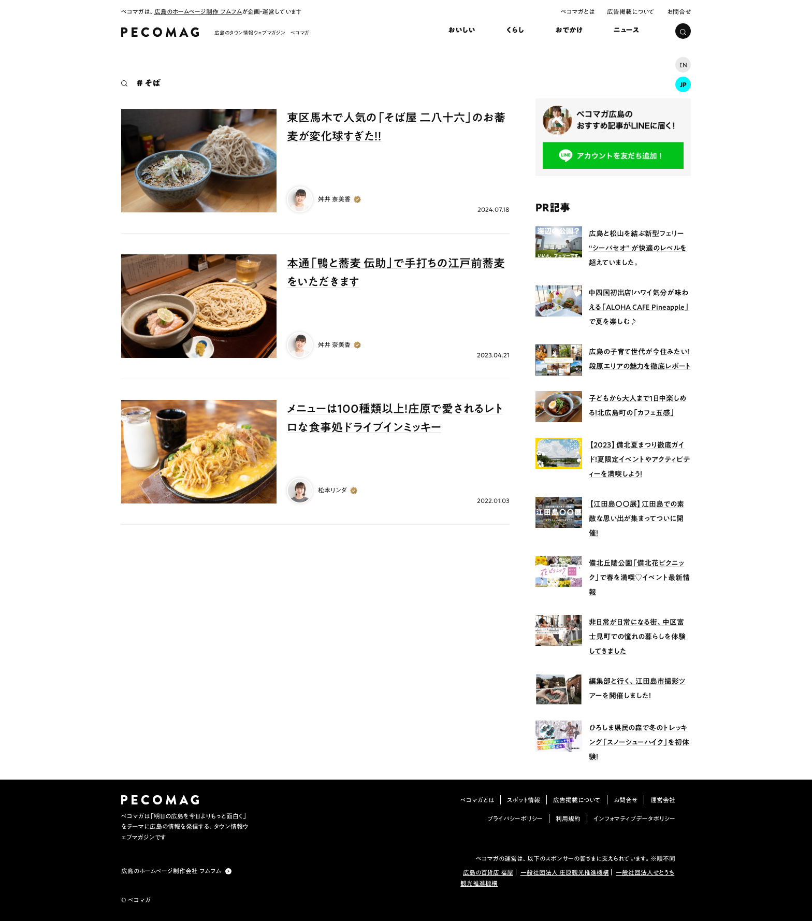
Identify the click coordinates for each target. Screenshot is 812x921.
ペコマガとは (577, 11)
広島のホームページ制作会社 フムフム (171, 871)
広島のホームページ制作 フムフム (198, 11)
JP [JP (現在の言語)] (683, 84)
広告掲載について (631, 11)
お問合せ (679, 11)
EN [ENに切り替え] (683, 65)
